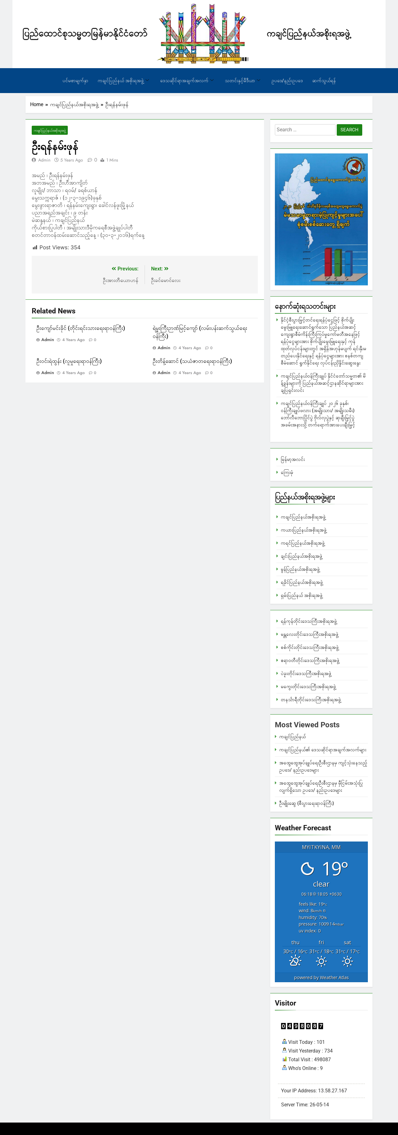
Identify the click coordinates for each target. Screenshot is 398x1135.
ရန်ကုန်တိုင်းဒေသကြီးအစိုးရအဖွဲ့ (309, 621)
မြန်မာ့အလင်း (293, 459)
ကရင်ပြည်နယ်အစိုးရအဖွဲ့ (303, 543)
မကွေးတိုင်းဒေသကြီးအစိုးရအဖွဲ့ (308, 686)
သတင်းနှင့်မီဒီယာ (242, 80)
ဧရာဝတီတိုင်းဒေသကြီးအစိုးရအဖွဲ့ (310, 660)
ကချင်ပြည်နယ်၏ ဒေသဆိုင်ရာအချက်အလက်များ (322, 750)
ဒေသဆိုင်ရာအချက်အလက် (187, 80)
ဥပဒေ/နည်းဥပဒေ (287, 80)
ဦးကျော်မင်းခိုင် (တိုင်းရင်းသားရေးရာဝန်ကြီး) (80, 328)
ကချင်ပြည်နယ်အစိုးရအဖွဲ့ (50, 130)
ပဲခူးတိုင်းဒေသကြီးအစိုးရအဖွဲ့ (306, 673)
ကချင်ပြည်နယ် (292, 736)
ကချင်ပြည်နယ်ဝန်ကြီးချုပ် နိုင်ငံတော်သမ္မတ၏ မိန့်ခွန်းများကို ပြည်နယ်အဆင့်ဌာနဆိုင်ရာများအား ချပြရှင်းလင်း (323, 383)
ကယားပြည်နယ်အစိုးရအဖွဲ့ (303, 530)
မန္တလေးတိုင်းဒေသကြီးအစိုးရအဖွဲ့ (309, 634)
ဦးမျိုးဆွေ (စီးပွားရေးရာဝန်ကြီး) (306, 803)
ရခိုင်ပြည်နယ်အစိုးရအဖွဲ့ (302, 582)
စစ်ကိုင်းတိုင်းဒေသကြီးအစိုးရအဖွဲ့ (310, 647)
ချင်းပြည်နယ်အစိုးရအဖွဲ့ (301, 556)
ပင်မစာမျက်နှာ (75, 80)
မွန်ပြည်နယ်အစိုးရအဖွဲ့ (300, 569)
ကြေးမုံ (287, 472)
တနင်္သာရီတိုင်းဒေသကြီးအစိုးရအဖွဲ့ (311, 699)
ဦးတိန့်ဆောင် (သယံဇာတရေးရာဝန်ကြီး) (192, 361)
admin (44, 160)
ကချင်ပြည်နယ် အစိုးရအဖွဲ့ (123, 80)
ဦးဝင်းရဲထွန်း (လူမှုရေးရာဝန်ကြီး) (69, 361)
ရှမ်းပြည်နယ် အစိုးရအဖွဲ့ (301, 595)
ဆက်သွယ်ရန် (324, 80)
